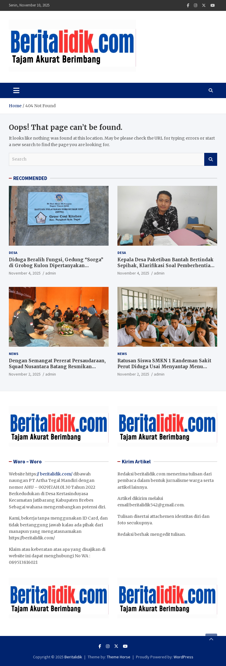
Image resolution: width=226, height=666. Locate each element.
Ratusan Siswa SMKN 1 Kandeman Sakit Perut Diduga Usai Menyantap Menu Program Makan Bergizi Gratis (164, 366)
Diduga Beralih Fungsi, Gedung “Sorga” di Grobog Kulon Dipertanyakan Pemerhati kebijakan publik (56, 265)
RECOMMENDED (30, 178)
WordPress (183, 657)
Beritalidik (73, 657)
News (13, 353)
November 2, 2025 (25, 374)
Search (210, 159)
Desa (13, 252)
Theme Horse (118, 657)
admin (50, 273)
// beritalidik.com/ (54, 474)
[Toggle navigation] (16, 90)
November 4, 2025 (25, 273)
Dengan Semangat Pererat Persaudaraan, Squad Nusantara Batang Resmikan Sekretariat (57, 366)
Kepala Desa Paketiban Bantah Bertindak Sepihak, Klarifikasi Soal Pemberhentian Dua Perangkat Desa (165, 265)
